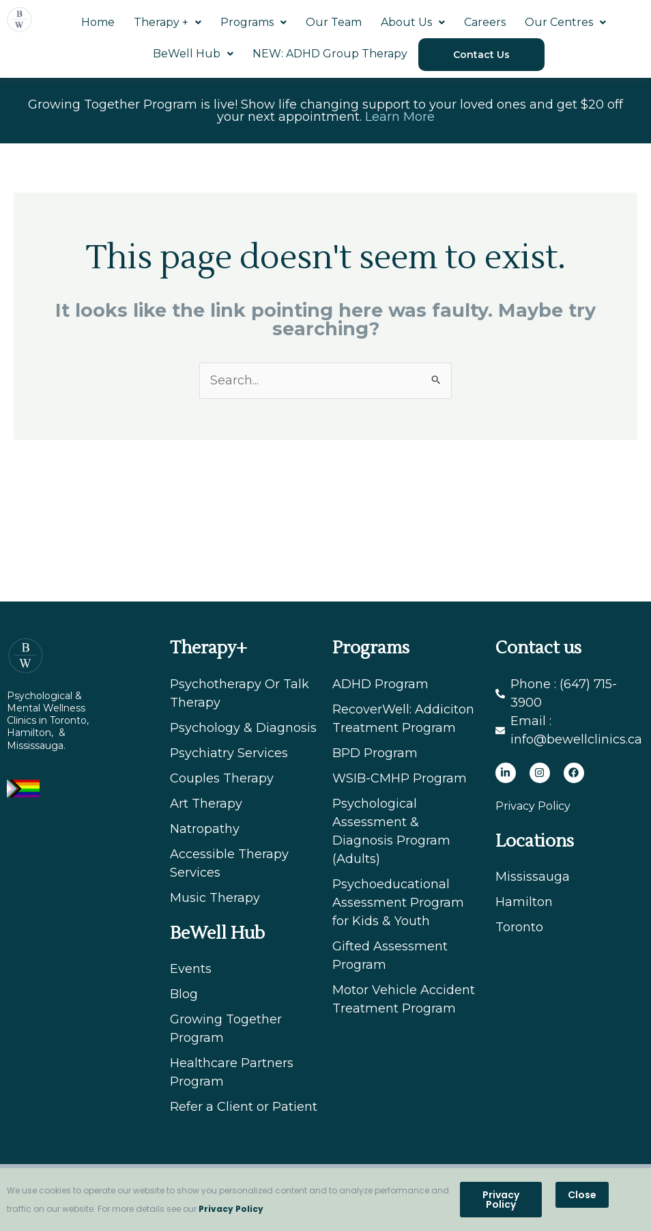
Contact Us (481, 54)
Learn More (400, 116)
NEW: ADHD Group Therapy (329, 53)
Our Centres (565, 22)
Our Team (334, 22)
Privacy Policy (231, 1209)
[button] (582, 1195)
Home (98, 22)
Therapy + (167, 22)
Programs (253, 22)
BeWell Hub (193, 53)
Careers (485, 22)
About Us (413, 22)
